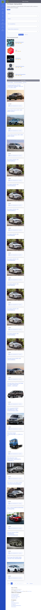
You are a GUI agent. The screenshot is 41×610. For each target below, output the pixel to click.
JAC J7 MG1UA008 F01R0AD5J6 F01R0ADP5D (15, 508)
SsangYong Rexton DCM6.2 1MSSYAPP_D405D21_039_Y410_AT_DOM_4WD (15, 86)
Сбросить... (26, 34)
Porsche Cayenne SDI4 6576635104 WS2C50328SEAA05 (12, 534)
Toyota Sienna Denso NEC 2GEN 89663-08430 (15, 135)
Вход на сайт (14, 598)
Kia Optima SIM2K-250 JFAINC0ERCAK (13, 309)
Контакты (14, 606)
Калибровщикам (15, 603)
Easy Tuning (25, 1)
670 (27, 583)
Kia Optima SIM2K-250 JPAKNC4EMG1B (13, 185)
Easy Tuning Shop (20, 591)
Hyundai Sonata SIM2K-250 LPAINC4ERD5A (14, 359)
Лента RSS (23, 80)
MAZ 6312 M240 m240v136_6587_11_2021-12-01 (15, 434)
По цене (24, 82)
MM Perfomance (18, 58)
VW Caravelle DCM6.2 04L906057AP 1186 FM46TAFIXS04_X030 (12, 410)
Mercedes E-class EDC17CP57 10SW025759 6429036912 (14, 483)
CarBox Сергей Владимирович (20, 74)
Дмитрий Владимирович (19, 42)
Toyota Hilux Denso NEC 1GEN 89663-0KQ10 (14, 110)
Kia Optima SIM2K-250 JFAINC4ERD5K (13, 284)
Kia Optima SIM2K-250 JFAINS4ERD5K (13, 235)
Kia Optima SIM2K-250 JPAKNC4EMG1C (13, 210)
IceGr (16, 50)
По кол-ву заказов (18, 82)
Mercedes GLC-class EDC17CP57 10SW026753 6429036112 (14, 459)
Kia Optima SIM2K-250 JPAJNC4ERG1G (13, 160)
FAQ (13, 601)
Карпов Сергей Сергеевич (19, 66)
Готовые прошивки (16, 596)
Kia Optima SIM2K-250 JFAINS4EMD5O (13, 259)
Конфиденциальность (16, 605)
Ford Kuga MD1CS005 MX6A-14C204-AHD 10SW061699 (14, 558)
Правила (14, 604)
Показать (21, 34)
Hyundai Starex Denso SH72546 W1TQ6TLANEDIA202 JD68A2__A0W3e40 (15, 385)
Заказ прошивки (15, 594)
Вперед (31, 583)
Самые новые (10, 82)
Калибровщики (15, 595)
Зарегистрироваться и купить (15, 105)
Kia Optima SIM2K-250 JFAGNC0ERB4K (13, 334)
